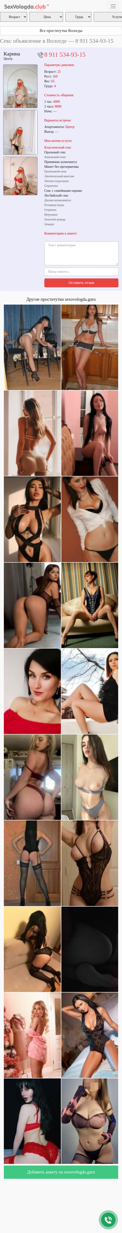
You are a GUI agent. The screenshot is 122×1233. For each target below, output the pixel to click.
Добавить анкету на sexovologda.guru (61, 1172)
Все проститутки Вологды (61, 31)
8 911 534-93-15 (65, 54)
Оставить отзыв (81, 283)
